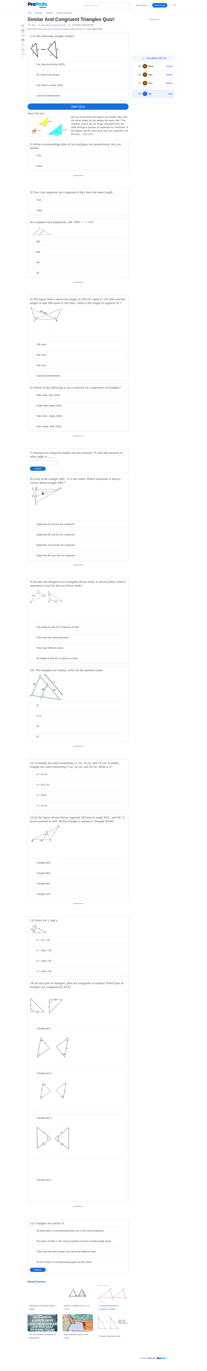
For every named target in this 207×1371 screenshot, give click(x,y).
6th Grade (45, 25)
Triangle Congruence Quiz (109, 1336)
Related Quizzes (37, 1281)
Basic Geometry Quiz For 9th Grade (76, 1336)
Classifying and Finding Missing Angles (42, 1307)
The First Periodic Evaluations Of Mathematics (42, 1336)
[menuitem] (142, 5)
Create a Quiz (159, 5)
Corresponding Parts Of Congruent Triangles (108, 1307)
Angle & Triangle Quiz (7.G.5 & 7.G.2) (76, 1307)
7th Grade (54, 25)
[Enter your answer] (44, 462)
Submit (37, 468)
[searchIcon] (129, 5)
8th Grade (62, 25)
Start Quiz (78, 106)
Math (34, 25)
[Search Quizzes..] (108, 5)
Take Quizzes (142, 5)
